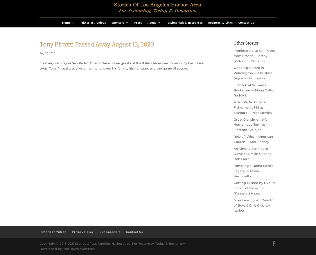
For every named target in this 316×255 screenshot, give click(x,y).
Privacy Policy (83, 232)
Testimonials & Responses (184, 23)
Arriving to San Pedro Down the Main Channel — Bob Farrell (255, 154)
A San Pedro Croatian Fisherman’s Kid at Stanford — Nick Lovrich (253, 107)
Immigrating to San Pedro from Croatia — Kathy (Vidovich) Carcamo (254, 56)
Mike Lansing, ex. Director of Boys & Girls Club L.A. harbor (254, 205)
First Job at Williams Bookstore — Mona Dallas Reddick (254, 90)
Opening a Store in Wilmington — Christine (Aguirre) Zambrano (253, 73)
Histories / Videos (93, 23)
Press (138, 23)
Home (66, 23)
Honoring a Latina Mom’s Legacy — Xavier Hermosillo (253, 171)
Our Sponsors (109, 232)
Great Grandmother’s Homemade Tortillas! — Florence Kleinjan (252, 125)
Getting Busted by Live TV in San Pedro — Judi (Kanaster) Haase (254, 188)
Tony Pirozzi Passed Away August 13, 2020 (97, 44)
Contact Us (246, 23)
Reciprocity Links (220, 23)
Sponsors (117, 23)
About (151, 23)
